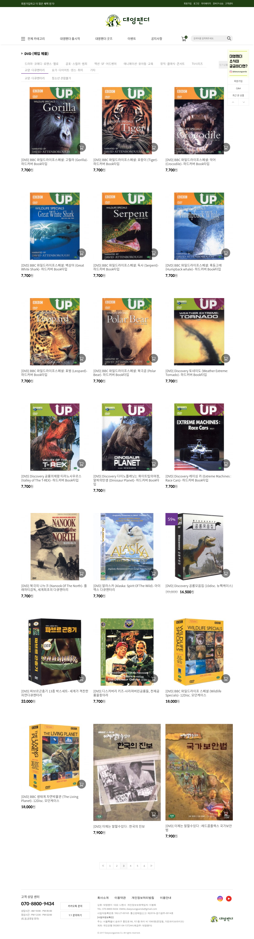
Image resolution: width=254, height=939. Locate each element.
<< (103, 865)
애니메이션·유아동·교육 (138, 63)
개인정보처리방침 (143, 898)
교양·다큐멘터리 (35, 70)
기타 (92, 70)
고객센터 (229, 3)
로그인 (196, 3)
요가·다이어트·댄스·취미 (67, 70)
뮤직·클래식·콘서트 (172, 63)
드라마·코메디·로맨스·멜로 (42, 63)
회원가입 (188, 3)
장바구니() (218, 3)
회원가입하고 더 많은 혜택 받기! (37, 3)
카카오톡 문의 (75, 906)
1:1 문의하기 (75, 915)
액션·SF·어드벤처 (105, 63)
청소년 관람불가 (61, 78)
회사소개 (103, 898)
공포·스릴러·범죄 (76, 63)
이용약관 (120, 898)
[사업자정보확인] (105, 917)
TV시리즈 (197, 63)
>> (151, 865)
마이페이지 (206, 3)
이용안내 (165, 898)
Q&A (238, 88)
